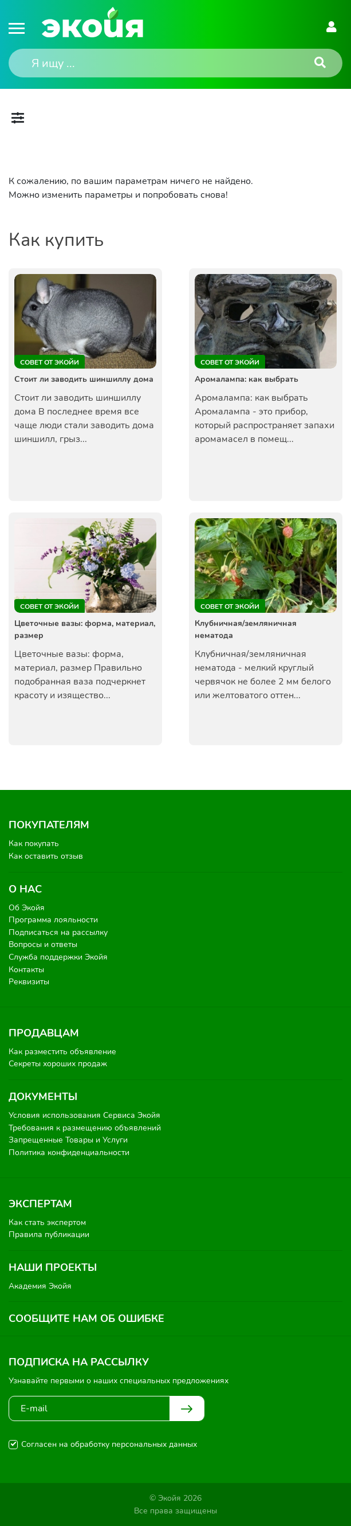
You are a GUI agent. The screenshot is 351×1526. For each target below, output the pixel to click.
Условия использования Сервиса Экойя (84, 1115)
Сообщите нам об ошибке (86, 1318)
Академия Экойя (40, 1286)
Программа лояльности (53, 919)
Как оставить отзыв (46, 856)
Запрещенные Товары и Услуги (68, 1139)
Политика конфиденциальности (69, 1152)
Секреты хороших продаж (58, 1063)
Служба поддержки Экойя (58, 957)
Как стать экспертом (47, 1222)
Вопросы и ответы (43, 944)
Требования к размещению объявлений (85, 1127)
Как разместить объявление (62, 1051)
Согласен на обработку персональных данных (109, 1444)
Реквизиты (29, 981)
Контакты (26, 969)
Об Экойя (27, 907)
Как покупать (34, 843)
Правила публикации (49, 1234)
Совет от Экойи (49, 362)
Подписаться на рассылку (58, 932)
